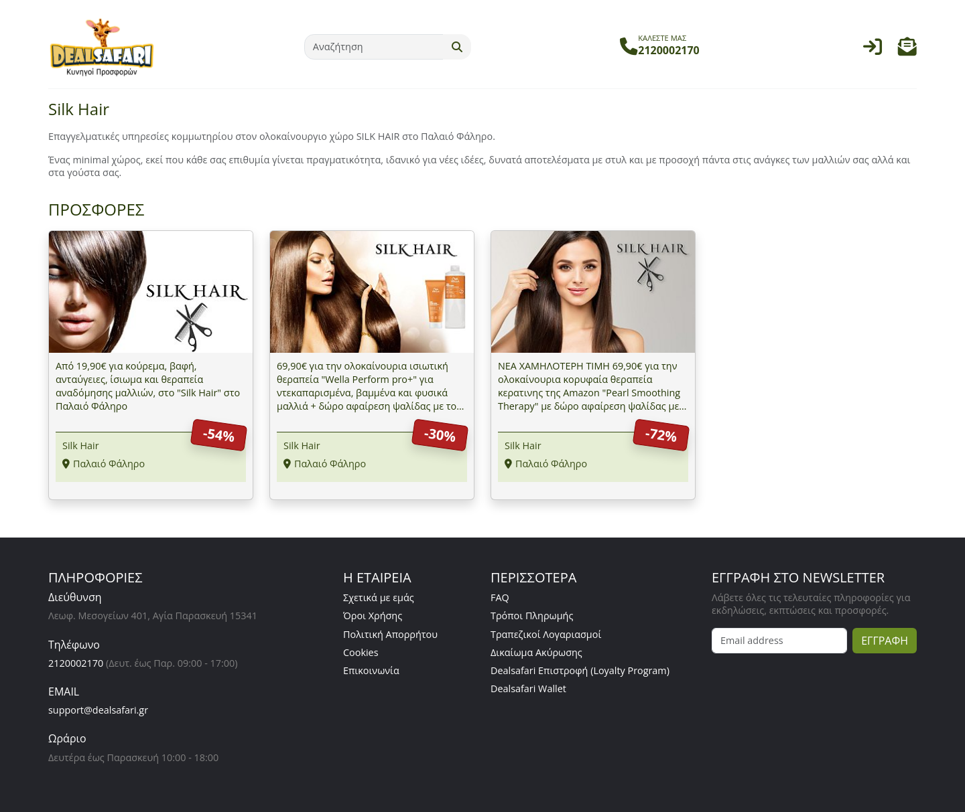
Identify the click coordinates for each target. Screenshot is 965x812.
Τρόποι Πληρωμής (532, 615)
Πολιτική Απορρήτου (390, 634)
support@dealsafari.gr (98, 710)
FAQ (500, 597)
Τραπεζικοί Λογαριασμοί (546, 634)
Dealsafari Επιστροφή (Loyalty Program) (580, 670)
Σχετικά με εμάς (378, 597)
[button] (907, 50)
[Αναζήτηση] (374, 47)
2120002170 (75, 663)
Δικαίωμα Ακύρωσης (536, 652)
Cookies (361, 652)
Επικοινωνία (371, 670)
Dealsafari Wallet (528, 688)
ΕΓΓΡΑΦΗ (884, 640)
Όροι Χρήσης (372, 615)
